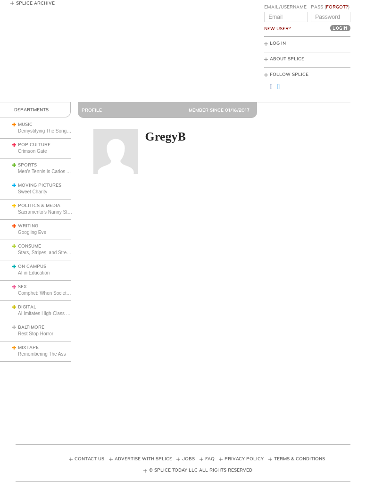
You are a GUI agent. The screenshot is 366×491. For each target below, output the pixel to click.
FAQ (210, 459)
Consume (29, 246)
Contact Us (89, 459)
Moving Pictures (39, 185)
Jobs (188, 459)
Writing (28, 226)
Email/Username (285, 7)
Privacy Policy (244, 459)
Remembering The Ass (42, 354)
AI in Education (34, 272)
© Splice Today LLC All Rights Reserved (200, 470)
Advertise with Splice (143, 459)
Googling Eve (32, 232)
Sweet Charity (32, 191)
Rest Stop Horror (35, 333)
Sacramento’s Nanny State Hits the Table (61, 212)
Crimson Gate (32, 151)
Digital (27, 307)
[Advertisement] (187, 394)
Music (25, 124)
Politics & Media (39, 205)
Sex (22, 287)
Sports (27, 165)
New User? (277, 29)
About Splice (287, 59)
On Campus (32, 266)
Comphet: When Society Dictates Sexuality (63, 293)
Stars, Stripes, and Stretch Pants (52, 252)
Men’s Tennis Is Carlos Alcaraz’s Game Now (64, 171)
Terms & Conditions (299, 459)
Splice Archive (35, 3)
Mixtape (28, 347)
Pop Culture (34, 145)
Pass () (330, 7)
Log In (278, 43)
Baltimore (31, 327)
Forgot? (337, 7)
